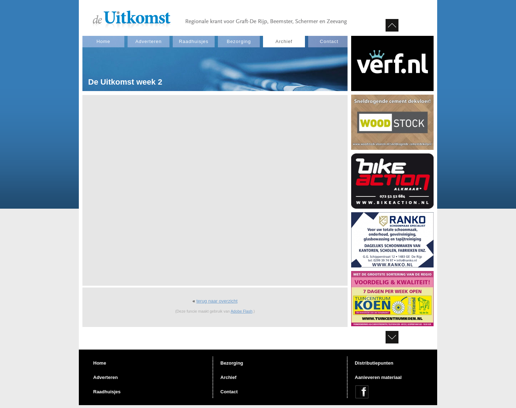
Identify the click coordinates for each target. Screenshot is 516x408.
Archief (284, 41)
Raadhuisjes (194, 41)
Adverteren (148, 41)
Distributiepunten (374, 363)
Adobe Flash (242, 311)
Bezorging (239, 41)
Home (103, 41)
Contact (329, 41)
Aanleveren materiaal (378, 377)
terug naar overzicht (217, 301)
